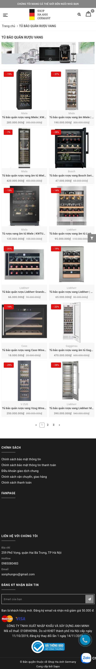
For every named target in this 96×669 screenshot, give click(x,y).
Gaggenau (72, 346)
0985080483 (9, 563)
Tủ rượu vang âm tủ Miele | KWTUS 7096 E (28, 233)
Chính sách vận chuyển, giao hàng (24, 476)
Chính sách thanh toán (16, 482)
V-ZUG (24, 404)
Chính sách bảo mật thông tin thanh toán (28, 465)
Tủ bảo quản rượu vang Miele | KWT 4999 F (28, 117)
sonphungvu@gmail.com (18, 574)
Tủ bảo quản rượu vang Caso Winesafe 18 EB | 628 (33, 350)
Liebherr (71, 229)
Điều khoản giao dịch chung (20, 471)
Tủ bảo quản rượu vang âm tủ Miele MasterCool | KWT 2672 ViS (41, 175)
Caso (24, 346)
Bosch (71, 171)
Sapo (56, 666)
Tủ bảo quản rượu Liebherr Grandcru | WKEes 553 (32, 291)
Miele (24, 113)
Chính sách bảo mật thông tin (21, 459)
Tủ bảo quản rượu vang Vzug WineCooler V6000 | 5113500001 (40, 408)
